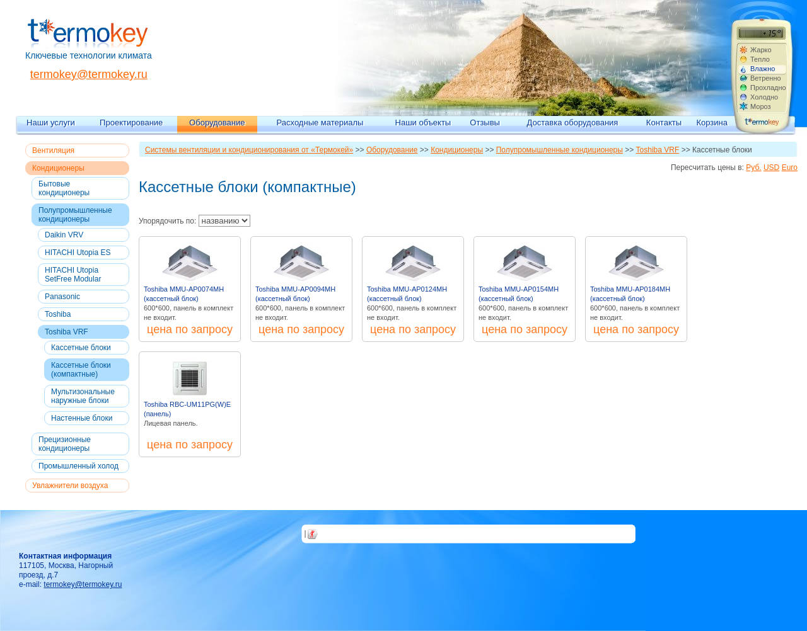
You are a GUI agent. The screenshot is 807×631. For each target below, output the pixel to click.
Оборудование (217, 122)
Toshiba (58, 314)
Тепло (760, 59)
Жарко (761, 50)
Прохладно (768, 87)
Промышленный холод (78, 466)
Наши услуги (50, 122)
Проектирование (131, 122)
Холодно (764, 97)
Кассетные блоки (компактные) (81, 369)
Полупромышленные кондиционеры (75, 215)
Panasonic (62, 296)
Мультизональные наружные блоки (83, 396)
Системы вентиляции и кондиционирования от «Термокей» (249, 149)
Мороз (760, 106)
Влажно (762, 68)
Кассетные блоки (81, 347)
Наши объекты (423, 122)
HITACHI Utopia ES (77, 252)
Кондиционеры (58, 168)
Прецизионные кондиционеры (64, 444)
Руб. (753, 167)
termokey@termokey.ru (89, 74)
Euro (790, 167)
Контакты (664, 122)
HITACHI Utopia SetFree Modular (73, 274)
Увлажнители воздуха (70, 485)
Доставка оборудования (572, 122)
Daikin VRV (64, 234)
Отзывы (485, 122)
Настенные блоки (81, 418)
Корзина (712, 122)
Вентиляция (53, 150)
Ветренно (765, 78)
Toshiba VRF (66, 331)
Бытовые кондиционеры (64, 188)
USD (771, 167)
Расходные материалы (320, 122)
